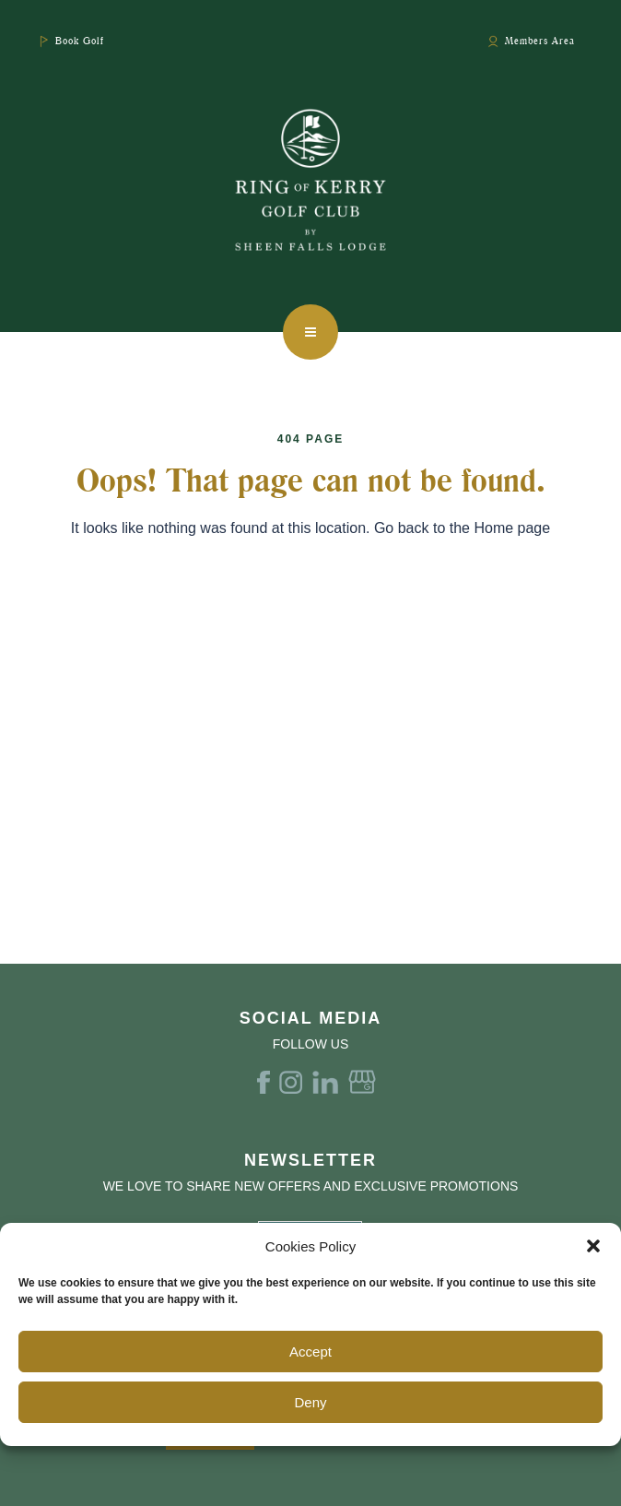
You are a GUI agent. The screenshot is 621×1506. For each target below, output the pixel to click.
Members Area (540, 40)
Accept (310, 1351)
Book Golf (79, 40)
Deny (310, 1402)
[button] (593, 1246)
